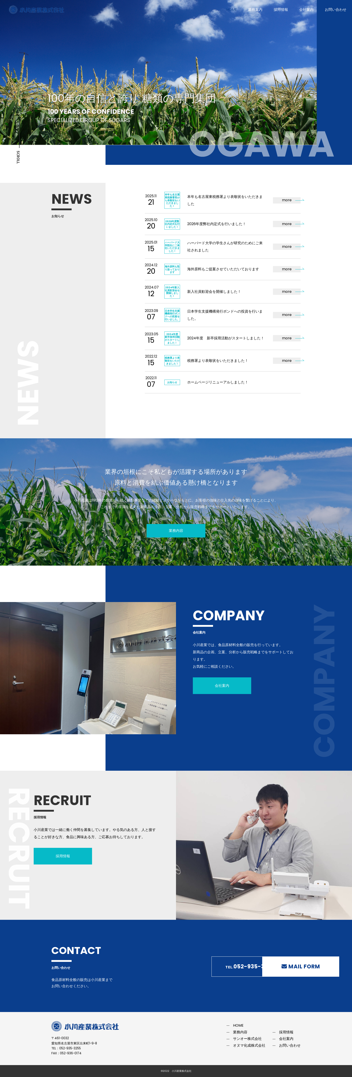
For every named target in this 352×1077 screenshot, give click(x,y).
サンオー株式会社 (247, 1038)
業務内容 (176, 530)
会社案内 (306, 9)
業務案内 (255, 9)
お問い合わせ (335, 9)
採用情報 (281, 9)
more (287, 200)
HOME (231, 9)
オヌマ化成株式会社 (249, 1045)
